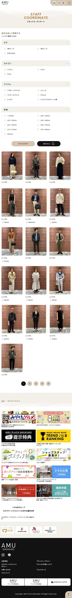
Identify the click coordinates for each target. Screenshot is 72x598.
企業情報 (4, 561)
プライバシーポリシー (44, 561)
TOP (2, 401)
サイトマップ (5, 573)
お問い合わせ (5, 570)
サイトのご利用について (44, 564)
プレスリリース (41, 570)
